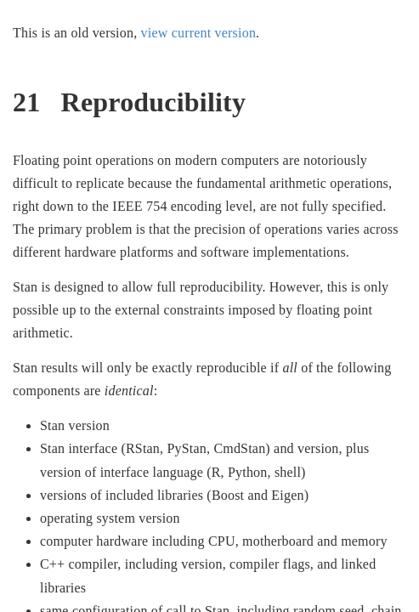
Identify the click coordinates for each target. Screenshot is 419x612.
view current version (199, 33)
